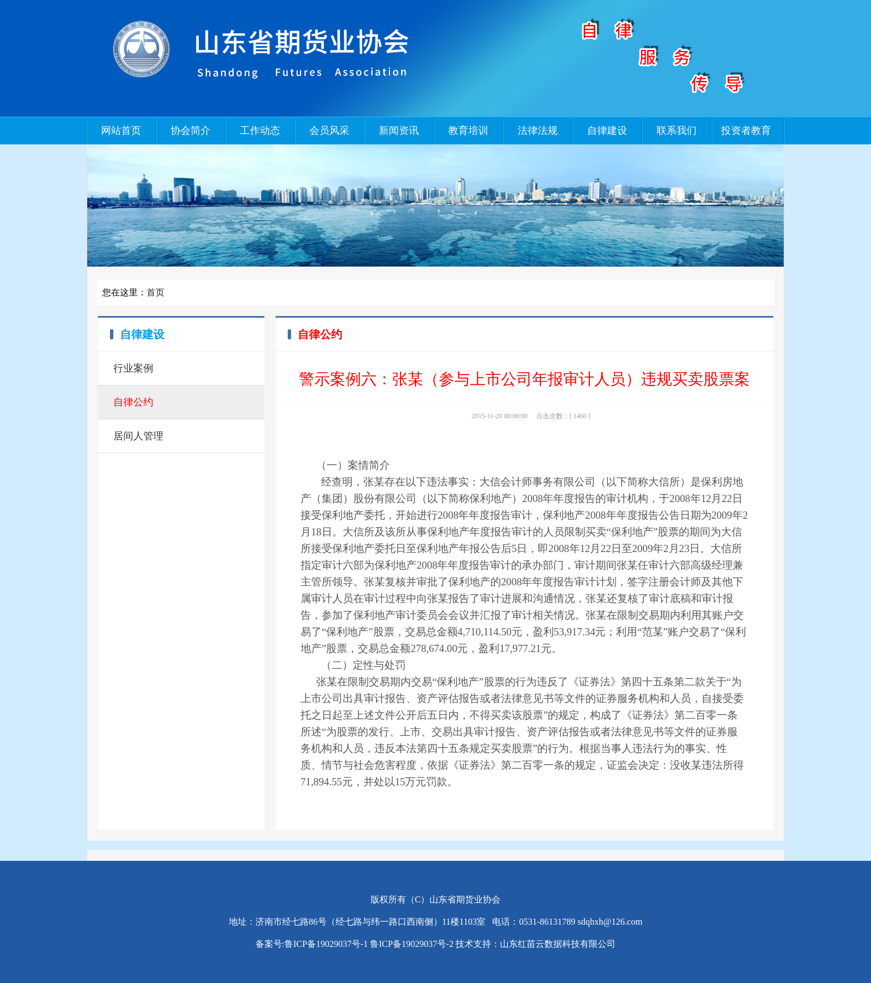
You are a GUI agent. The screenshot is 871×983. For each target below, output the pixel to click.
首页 (155, 292)
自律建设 (607, 130)
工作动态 (260, 130)
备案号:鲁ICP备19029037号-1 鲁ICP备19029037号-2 (355, 944)
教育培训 (468, 130)
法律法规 (538, 130)
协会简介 (191, 130)
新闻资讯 (399, 130)
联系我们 (677, 130)
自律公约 (133, 402)
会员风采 (329, 130)
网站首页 (121, 130)
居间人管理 (138, 436)
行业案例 (133, 368)
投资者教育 (746, 130)
